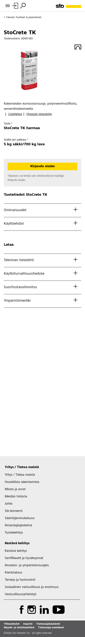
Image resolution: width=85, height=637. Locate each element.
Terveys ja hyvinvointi (20, 580)
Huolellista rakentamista (22, 482)
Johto (9, 504)
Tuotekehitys (14, 532)
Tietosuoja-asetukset (51, 627)
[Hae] (23, 6)
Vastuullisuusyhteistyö (20, 594)
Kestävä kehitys (17, 543)
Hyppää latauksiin (37, 114)
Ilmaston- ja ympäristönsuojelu (27, 565)
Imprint (27, 624)
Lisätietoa (13, 114)
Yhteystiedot (11, 624)
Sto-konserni (13, 511)
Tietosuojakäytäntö (48, 624)
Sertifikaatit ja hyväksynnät (24, 558)
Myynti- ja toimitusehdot (19, 627)
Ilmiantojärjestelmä (18, 525)
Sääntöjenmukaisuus (19, 518)
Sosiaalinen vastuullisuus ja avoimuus (32, 587)
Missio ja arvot (15, 489)
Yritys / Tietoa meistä (22, 467)
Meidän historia (16, 496)
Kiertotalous (13, 572)
